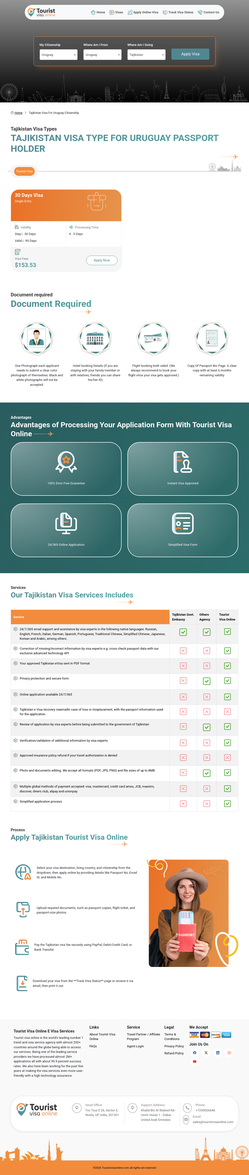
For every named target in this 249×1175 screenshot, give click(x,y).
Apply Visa (190, 54)
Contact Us (208, 12)
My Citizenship (50, 45)
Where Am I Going (140, 45)
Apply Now (102, 260)
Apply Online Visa (143, 12)
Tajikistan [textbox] (136, 55)
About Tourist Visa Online (102, 1036)
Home (98, 12)
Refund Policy (174, 1053)
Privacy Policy (174, 1046)
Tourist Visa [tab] (24, 171)
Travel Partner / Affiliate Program (143, 1036)
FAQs (93, 1046)
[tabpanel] (124, 230)
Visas (116, 12)
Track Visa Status (178, 12)
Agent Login (135, 1046)
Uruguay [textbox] (47, 55)
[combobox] (59, 54)
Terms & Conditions (171, 1036)
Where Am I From (95, 45)
